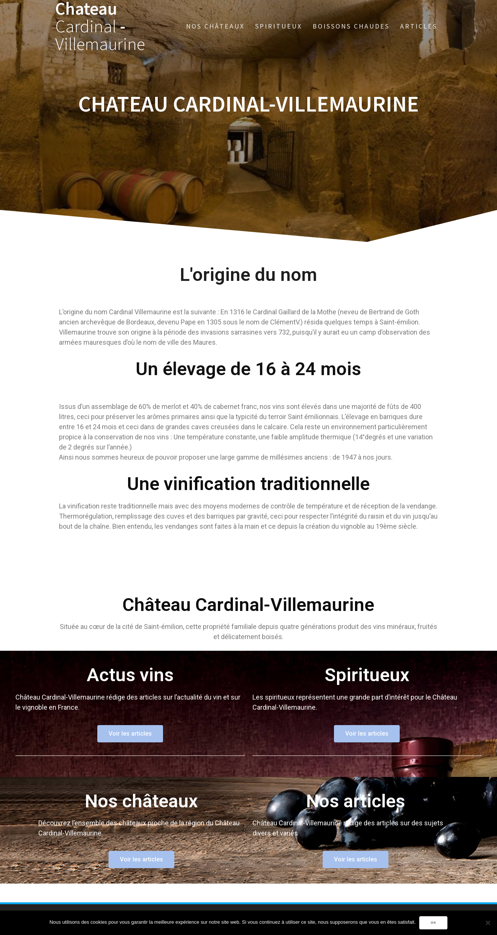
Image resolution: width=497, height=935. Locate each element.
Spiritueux (278, 26)
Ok (433, 922)
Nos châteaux (215, 26)
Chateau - (100, 26)
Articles (418, 26)
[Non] (487, 922)
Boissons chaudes (351, 26)
